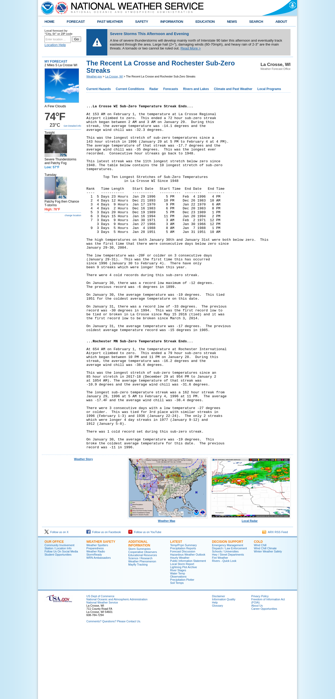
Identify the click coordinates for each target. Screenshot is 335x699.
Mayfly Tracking (138, 632)
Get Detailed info (72, 126)
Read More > (191, 48)
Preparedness (95, 616)
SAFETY (141, 22)
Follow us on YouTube (144, 600)
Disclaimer (218, 664)
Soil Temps (177, 651)
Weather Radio (95, 619)
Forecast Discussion (182, 619)
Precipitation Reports (183, 616)
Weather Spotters (97, 613)
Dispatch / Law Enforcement (229, 616)
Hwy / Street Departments (228, 622)
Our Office (54, 610)
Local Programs (269, 89)
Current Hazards (98, 89)
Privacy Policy (260, 664)
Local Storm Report (182, 632)
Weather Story (83, 527)
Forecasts (170, 89)
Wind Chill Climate (265, 616)
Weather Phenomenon (142, 629)
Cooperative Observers (142, 620)
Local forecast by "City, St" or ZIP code (58, 32)
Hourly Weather (179, 626)
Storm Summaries (139, 617)
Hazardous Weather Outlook (187, 622)
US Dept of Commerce (100, 664)
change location (73, 215)
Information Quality (223, 667)
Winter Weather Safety (268, 619)
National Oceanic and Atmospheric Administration (116, 667)
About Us (257, 673)
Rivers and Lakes (196, 89)
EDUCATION (205, 22)
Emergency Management (227, 613)
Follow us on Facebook (103, 600)
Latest (176, 610)
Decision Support (227, 610)
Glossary (217, 673)
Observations (178, 644)
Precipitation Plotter (182, 648)
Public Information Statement (188, 629)
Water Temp (177, 641)
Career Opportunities (264, 677)
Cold (258, 610)
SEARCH (256, 22)
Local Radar (251, 588)
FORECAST (76, 22)
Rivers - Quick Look (224, 629)
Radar (153, 89)
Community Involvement (59, 613)
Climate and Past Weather (233, 89)
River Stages (178, 638)
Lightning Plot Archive (183, 635)
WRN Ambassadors (98, 626)
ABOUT (281, 22)
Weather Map (168, 588)
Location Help (55, 45)
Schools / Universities (225, 619)
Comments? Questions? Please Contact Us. (113, 689)
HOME (49, 22)
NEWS (232, 22)
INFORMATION (171, 22)
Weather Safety (100, 610)
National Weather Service (102, 670)
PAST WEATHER (110, 22)
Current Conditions (130, 89)
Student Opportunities (57, 622)
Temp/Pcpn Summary (183, 613)
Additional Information (139, 612)
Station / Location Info (57, 616)
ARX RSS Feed (275, 600)
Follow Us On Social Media (61, 619)
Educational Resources (142, 623)
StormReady (94, 622)
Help (215, 670)
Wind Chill (260, 613)
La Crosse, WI (114, 76)
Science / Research (140, 626)
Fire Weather (220, 626)
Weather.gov (94, 76)
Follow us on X (56, 600)
